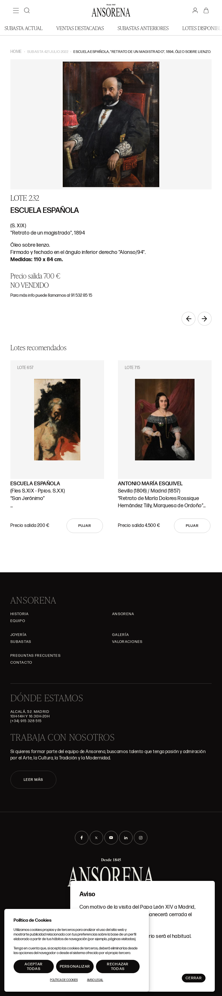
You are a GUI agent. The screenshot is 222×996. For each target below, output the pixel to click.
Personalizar (75, 966)
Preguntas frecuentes (35, 655)
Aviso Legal (95, 980)
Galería (120, 634)
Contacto (21, 662)
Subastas (20, 641)
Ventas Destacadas (80, 28)
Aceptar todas (33, 966)
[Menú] (16, 10)
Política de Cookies (64, 980)
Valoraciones (127, 641)
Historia (19, 614)
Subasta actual (23, 28)
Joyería (18, 634)
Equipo (17, 621)
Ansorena (123, 614)
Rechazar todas (117, 966)
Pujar (84, 525)
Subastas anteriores (143, 28)
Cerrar (194, 978)
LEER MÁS (33, 779)
